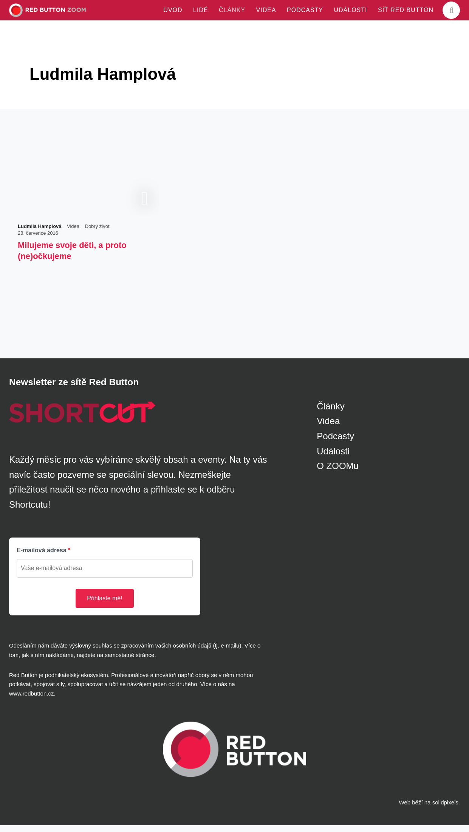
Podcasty (335, 443)
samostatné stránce (129, 661)
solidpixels (445, 809)
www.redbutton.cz (31, 700)
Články (330, 413)
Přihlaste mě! (104, 605)
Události (333, 458)
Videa (328, 428)
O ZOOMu (338, 473)
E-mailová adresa (42, 557)
